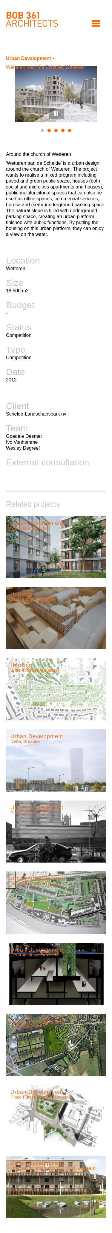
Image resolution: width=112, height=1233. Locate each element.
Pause (56, 114)
